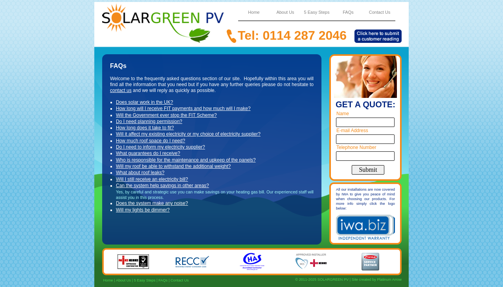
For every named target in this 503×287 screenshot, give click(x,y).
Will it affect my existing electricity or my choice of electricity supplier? (188, 134)
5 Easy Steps (145, 280)
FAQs (162, 280)
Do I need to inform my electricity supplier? (160, 147)
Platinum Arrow (389, 279)
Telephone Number (356, 147)
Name (342, 113)
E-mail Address (352, 130)
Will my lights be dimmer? (143, 210)
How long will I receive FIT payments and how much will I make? (183, 108)
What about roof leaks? (140, 172)
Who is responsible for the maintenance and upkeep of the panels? (186, 160)
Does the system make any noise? (152, 203)
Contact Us (180, 280)
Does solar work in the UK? (144, 102)
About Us (123, 280)
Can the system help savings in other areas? (162, 185)
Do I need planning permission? (149, 121)
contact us (121, 90)
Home (107, 280)
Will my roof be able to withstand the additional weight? (173, 166)
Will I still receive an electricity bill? (152, 179)
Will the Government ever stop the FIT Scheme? (166, 115)
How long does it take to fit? (145, 128)
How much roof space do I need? (150, 141)
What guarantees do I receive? (148, 153)
